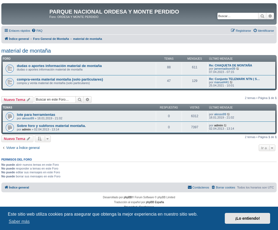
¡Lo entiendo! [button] (247, 218)
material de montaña (26, 51)
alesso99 (28, 118)
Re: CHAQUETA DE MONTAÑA (230, 65)
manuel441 (221, 82)
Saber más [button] (19, 221)
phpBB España (155, 202)
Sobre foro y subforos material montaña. (51, 126)
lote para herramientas (36, 115)
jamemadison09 (224, 68)
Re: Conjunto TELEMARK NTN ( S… (234, 79)
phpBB (128, 197)
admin (26, 129)
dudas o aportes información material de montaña (59, 66)
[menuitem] (36, 30)
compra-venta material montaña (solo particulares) (60, 79)
